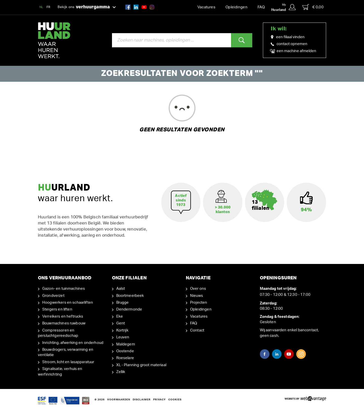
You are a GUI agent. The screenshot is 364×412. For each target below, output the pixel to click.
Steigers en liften (57, 309)
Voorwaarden (118, 399)
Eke (119, 316)
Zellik (120, 372)
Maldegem (125, 344)
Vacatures (206, 7)
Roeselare (125, 358)
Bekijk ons (87, 7)
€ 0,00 (313, 7)
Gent (120, 323)
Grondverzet (53, 296)
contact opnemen (289, 44)
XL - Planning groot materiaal (141, 365)
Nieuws (196, 296)
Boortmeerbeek (130, 296)
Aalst (120, 289)
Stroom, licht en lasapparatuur (68, 362)
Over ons (198, 289)
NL (41, 7)
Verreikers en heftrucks (62, 316)
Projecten (198, 302)
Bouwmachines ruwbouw (63, 323)
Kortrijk (122, 330)
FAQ (261, 7)
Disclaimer (142, 399)
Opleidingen (236, 7)
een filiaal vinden (288, 37)
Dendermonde (129, 309)
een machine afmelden (293, 51)
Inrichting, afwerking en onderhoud (72, 343)
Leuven (122, 337)
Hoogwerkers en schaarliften (67, 302)
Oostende (125, 351)
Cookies (174, 399)
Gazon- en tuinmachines (63, 289)
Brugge (122, 302)
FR (49, 7)
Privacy (159, 399)
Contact (197, 330)
